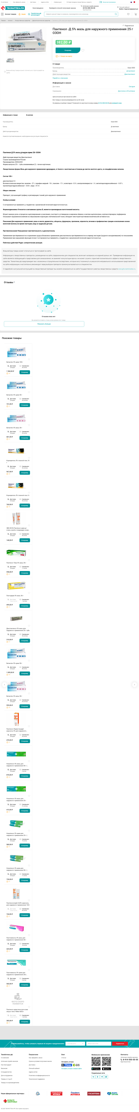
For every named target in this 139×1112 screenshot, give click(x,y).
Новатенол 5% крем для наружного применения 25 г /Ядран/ (16, 834)
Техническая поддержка (37, 1079)
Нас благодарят (6, 1065)
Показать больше (44, 324)
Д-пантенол (131, 71)
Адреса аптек (45, 2)
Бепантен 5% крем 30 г (14, 395)
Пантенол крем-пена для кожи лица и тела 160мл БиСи (17, 1010)
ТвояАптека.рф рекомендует (34, 14)
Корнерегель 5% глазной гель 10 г (17, 461)
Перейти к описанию (60, 78)
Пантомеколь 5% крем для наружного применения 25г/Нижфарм (16, 974)
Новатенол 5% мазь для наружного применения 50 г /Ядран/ (16, 765)
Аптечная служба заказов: (91, 6)
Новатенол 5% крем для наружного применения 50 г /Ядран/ (16, 869)
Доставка (33, 2)
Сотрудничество (6, 1072)
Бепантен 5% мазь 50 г (14, 696)
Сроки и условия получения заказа (40, 1061)
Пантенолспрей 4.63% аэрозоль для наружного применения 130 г (18, 904)
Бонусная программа (107, 2)
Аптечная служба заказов (9, 1061)
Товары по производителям (10, 1082)
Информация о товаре (10, 115)
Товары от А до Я (6, 1079)
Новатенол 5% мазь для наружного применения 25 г (16, 799)
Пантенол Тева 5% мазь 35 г (16, 563)
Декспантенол (129, 74)
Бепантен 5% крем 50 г (14, 663)
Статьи (63, 1057)
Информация (58, 2)
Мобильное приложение (101, 1055)
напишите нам (117, 103)
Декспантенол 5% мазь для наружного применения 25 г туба (17, 629)
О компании (4, 2)
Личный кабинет (34, 1068)
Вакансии (4, 1068)
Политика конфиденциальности (39, 1075)
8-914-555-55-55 (89, 8)
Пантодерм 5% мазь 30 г (14, 596)
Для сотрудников (6, 1075)
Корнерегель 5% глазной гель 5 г (18, 495)
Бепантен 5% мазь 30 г (14, 428)
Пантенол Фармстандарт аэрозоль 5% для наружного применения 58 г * (16, 730)
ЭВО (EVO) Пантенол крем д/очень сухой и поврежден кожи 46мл (17, 529)
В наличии (29, 115)
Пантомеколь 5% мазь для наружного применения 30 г (16, 939)
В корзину (68, 50)
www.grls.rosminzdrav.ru (126, 269)
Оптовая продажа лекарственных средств (79, 2)
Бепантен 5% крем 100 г (14, 362)
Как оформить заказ (19, 2)
